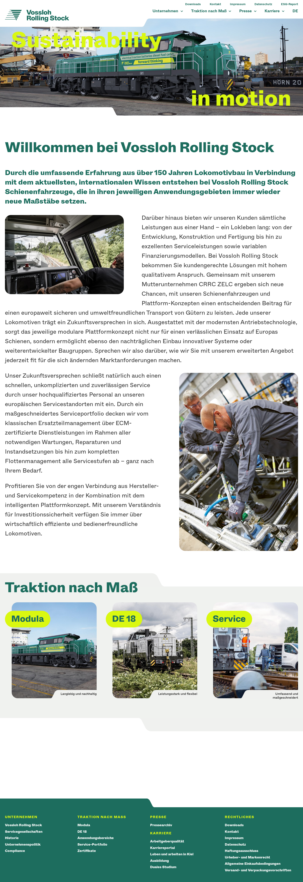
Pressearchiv (161, 825)
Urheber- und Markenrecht (247, 857)
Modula (83, 825)
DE (295, 11)
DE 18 (82, 831)
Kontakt (215, 4)
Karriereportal (162, 848)
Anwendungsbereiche (95, 838)
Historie (12, 838)
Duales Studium (163, 867)
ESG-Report (289, 4)
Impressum (238, 4)
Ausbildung (159, 860)
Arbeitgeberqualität (167, 841)
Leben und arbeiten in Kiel (171, 854)
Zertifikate (86, 851)
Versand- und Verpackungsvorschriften (258, 870)
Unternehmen (167, 11)
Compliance (15, 851)
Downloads (193, 4)
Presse (247, 11)
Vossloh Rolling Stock (23, 825)
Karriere (274, 11)
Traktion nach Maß (211, 11)
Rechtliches (239, 817)
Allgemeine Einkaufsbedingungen (252, 863)
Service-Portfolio (92, 844)
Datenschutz (263, 4)
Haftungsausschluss (241, 851)
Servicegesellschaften (23, 831)
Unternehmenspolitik (23, 844)
